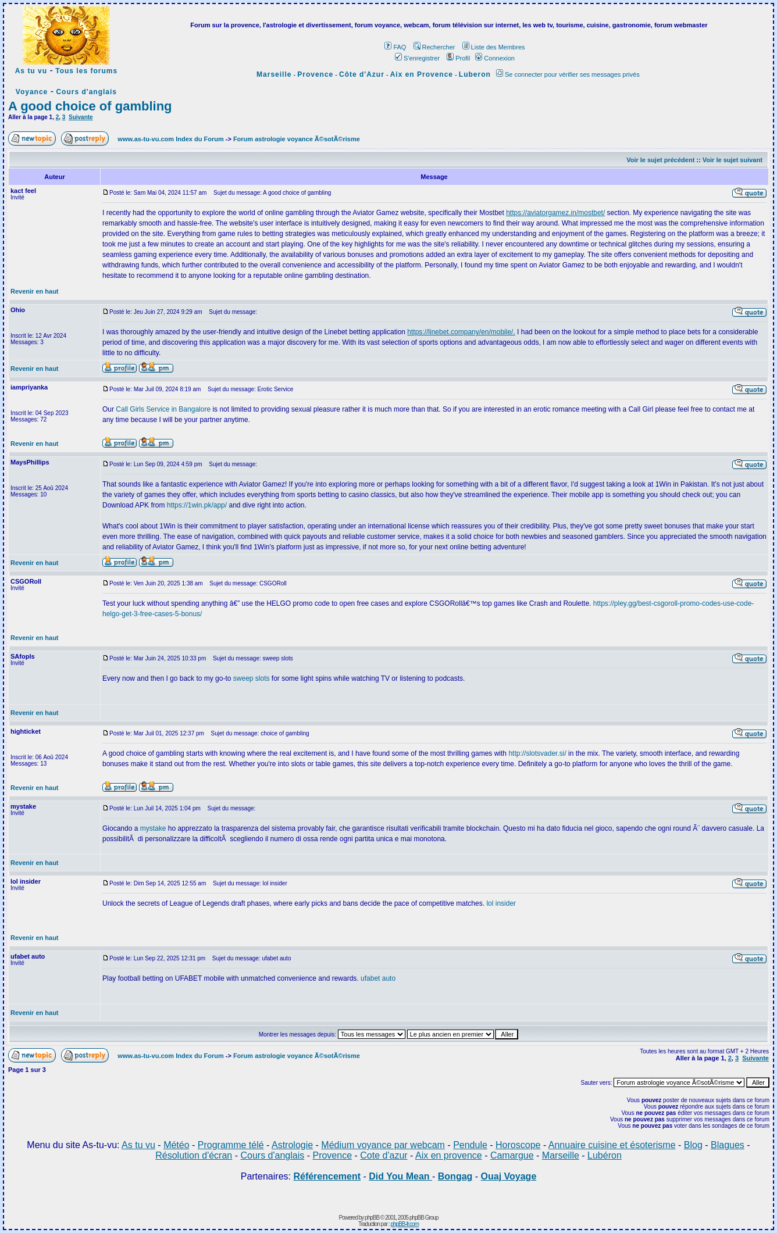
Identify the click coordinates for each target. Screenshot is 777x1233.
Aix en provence (448, 1155)
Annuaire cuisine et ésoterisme (612, 1145)
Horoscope (518, 1145)
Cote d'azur (383, 1155)
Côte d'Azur (361, 74)
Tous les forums (86, 71)
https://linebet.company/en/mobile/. (461, 332)
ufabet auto (378, 978)
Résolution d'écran (193, 1155)
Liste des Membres (493, 47)
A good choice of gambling (90, 106)
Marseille (273, 74)
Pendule (470, 1145)
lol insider (501, 903)
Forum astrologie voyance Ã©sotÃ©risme (296, 138)
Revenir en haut (34, 291)
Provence (315, 74)
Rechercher (434, 47)
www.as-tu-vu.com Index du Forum (170, 138)
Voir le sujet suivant (732, 159)
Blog (693, 1145)
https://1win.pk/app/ (197, 505)
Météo (176, 1145)
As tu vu (31, 71)
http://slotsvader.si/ (537, 753)
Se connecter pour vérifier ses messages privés (568, 74)
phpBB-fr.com (404, 1224)
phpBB (372, 1217)
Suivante (81, 117)
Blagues (727, 1145)
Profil (458, 58)
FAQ (395, 47)
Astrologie (292, 1145)
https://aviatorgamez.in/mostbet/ (555, 213)
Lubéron (604, 1155)
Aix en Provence (421, 74)
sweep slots (251, 678)
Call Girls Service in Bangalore (164, 409)
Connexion (495, 58)
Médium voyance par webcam (383, 1145)
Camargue (512, 1155)
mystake (153, 828)
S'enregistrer (417, 58)
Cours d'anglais (86, 92)
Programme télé (231, 1145)
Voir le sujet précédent (660, 159)
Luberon (475, 74)
